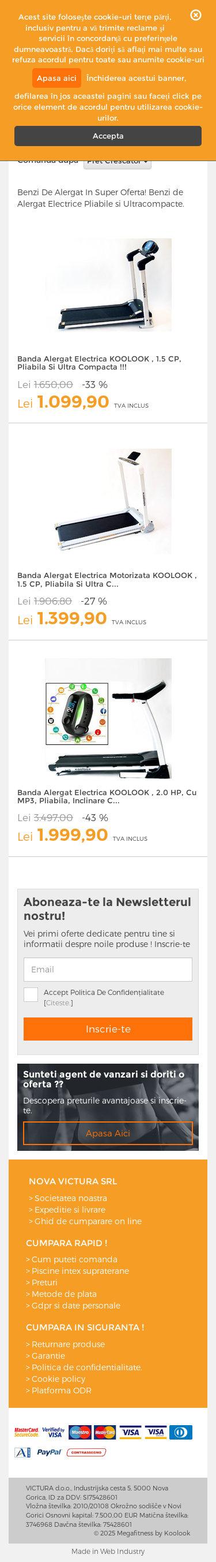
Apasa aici (57, 78)
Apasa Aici (108, 1133)
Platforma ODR (62, 1390)
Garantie (48, 1355)
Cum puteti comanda (75, 1259)
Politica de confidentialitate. (87, 1367)
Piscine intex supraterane (80, 1271)
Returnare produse (68, 1344)
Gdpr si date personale (76, 1305)
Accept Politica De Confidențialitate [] (104, 997)
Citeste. (58, 1002)
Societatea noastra (71, 1198)
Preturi (45, 1282)
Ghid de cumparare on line (88, 1221)
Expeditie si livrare (70, 1209)
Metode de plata (64, 1294)
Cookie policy (58, 1379)
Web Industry (122, 1551)
